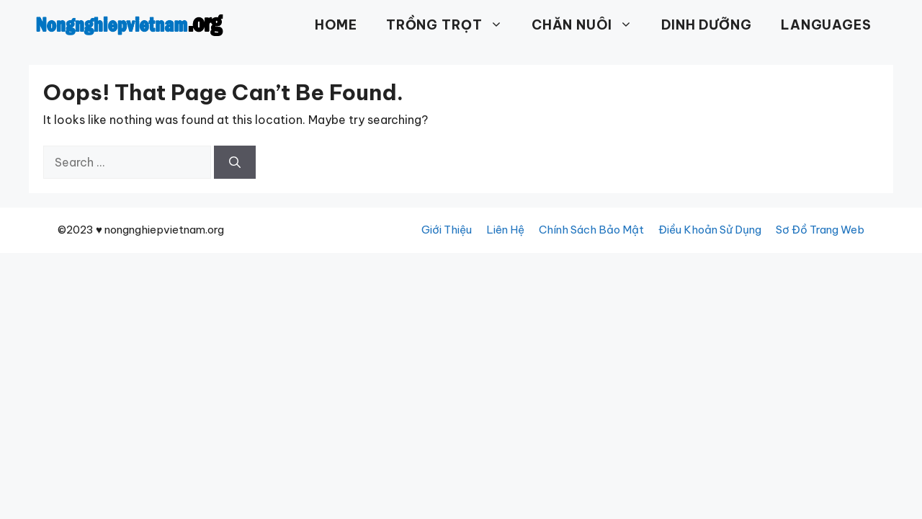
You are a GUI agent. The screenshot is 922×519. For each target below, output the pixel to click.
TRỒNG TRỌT (451, 25)
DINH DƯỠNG (706, 25)
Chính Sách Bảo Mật (591, 229)
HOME (336, 25)
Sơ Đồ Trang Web (820, 229)
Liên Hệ (505, 229)
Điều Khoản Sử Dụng (709, 229)
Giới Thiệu (446, 229)
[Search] (235, 162)
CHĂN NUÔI (589, 25)
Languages (826, 25)
